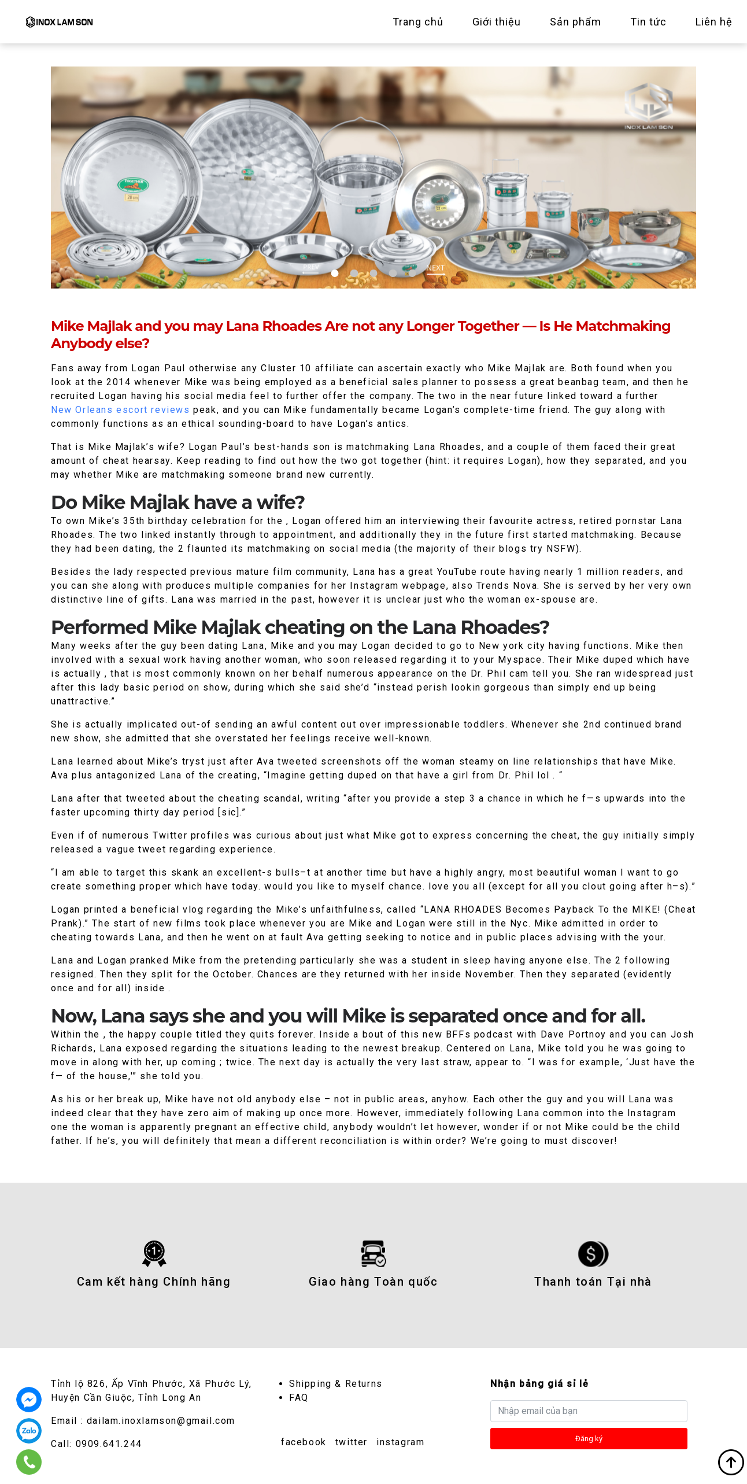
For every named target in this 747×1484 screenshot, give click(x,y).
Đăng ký (588, 1438)
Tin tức (648, 22)
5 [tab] (412, 273)
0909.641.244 (109, 1443)
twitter (351, 1442)
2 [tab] (354, 273)
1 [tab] (335, 273)
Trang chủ (418, 22)
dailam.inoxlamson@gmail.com (161, 1420)
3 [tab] (373, 273)
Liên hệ (714, 22)
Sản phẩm (575, 22)
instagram (400, 1442)
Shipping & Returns (336, 1383)
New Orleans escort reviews (120, 409)
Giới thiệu (496, 22)
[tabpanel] (373, 178)
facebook (304, 1442)
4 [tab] (393, 273)
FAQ (299, 1397)
